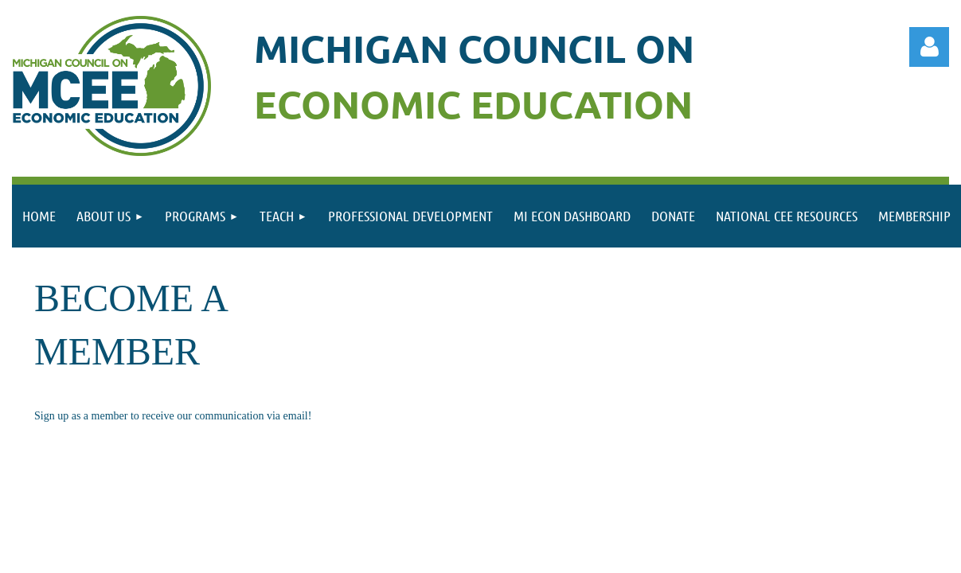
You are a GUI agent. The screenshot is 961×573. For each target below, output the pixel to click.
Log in (929, 47)
